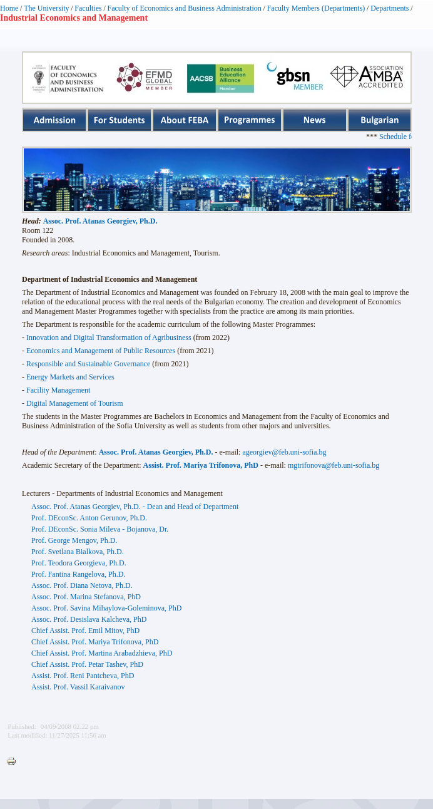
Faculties (87, 8)
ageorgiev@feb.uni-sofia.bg (284, 452)
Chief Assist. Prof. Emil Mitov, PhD (85, 630)
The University (46, 8)
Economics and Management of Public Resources (100, 350)
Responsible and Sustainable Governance (88, 363)
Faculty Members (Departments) (316, 8)
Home (9, 8)
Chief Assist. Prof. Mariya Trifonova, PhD (94, 641)
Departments (389, 8)
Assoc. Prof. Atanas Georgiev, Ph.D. (100, 221)
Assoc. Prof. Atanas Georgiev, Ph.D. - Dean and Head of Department (134, 506)
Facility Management (58, 390)
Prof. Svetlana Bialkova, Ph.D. (77, 551)
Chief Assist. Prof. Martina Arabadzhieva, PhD (101, 653)
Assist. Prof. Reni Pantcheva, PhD (82, 675)
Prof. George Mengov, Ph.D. (74, 540)
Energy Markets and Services (70, 377)
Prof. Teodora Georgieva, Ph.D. (78, 563)
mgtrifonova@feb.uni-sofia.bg (333, 465)
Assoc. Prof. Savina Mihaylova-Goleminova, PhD (106, 608)
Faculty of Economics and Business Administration (185, 8)
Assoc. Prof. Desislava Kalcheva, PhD (88, 619)
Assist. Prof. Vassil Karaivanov (78, 687)
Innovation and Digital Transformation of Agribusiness (108, 337)
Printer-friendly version (14, 762)
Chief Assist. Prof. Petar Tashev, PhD (87, 664)
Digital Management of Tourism (74, 403)
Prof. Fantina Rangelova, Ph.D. (78, 574)
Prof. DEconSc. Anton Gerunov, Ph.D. (89, 517)
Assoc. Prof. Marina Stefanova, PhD (86, 596)
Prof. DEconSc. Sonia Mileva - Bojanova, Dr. (99, 529)
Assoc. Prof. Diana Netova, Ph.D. (82, 585)
